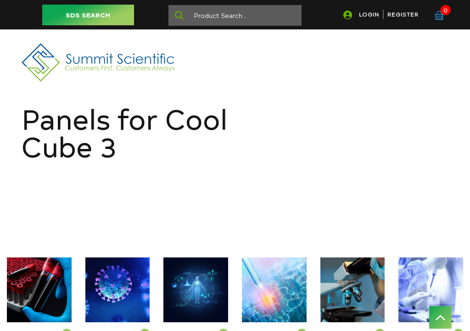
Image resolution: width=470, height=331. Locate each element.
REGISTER (403, 14)
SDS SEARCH (88, 15)
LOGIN (369, 14)
